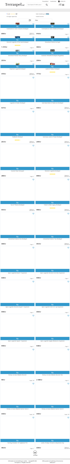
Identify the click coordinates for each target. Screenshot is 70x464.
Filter (36, 20)
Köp (17, 26)
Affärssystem (45, 461)
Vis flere (35, 455)
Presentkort (45, 1)
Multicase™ (52, 462)
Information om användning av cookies (17, 461)
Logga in (62, 1)
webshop (53, 461)
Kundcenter (53, 1)
